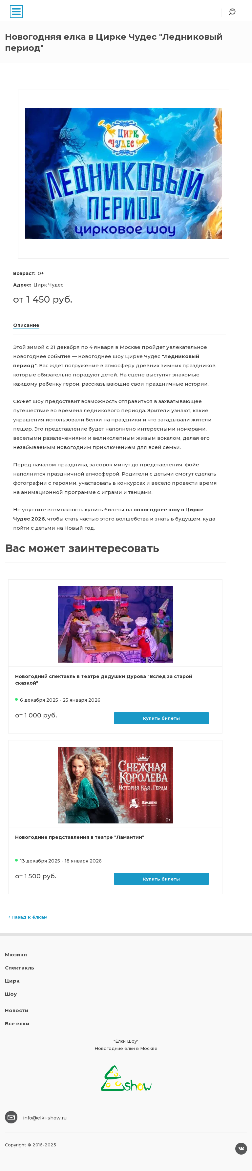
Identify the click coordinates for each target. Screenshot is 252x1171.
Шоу (11, 994)
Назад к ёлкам (28, 917)
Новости (17, 1010)
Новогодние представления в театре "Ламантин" (79, 837)
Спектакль (19, 968)
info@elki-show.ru (45, 1118)
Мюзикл (16, 954)
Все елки (17, 1023)
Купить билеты (161, 718)
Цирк (12, 981)
